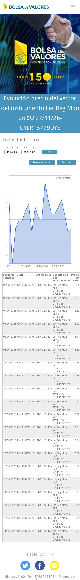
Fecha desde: (12, 147)
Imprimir (66, 162)
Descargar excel (41, 162)
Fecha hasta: (31, 147)
